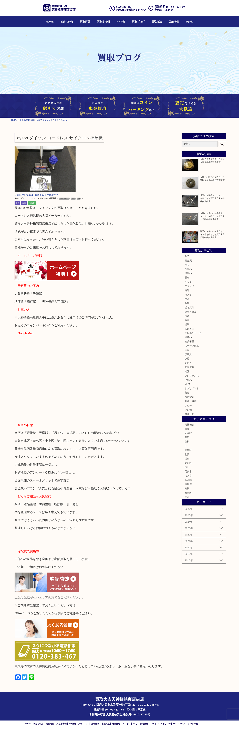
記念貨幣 (189, 307)
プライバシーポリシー (160, 724)
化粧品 (188, 380)
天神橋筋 (189, 424)
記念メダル (190, 311)
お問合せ (144, 724)
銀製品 (188, 273)
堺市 (187, 458)
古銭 (187, 316)
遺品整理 (116, 724)
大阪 (187, 428)
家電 (24, 203)
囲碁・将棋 (190, 401)
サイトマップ (179, 724)
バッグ (188, 282)
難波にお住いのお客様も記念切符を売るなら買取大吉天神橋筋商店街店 (212, 234)
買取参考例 (103, 21)
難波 (187, 437)
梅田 (187, 467)
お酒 (187, 320)
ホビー (188, 405)
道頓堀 (188, 484)
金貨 (187, 303)
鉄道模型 (189, 328)
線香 (187, 358)
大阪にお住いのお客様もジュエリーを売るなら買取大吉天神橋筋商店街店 (212, 216)
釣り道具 (189, 367)
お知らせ (189, 414)
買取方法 (157, 21)
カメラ (188, 294)
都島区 (188, 450)
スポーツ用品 (192, 345)
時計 (187, 290)
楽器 (187, 371)
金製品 (188, 269)
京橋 (187, 441)
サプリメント (192, 388)
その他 (189, 21)
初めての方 (66, 21)
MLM (187, 384)
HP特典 (121, 21)
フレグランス (192, 375)
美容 (187, 392)
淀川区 (188, 462)
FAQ (135, 724)
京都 (187, 497)
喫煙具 (188, 354)
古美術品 (189, 341)
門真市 (188, 471)
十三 (187, 446)
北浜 (187, 454)
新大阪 (188, 492)
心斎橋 (188, 480)
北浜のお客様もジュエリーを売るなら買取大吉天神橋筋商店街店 (212, 198)
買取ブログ (138, 21)
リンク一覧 (193, 724)
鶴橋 (187, 488)
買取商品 (85, 21)
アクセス (126, 724)
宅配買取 (105, 724)
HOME (50, 21)
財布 (187, 277)
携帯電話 (189, 397)
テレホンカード (193, 333)
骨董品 (188, 337)
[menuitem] (49, 21)
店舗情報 (174, 21)
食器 (187, 298)
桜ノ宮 (188, 475)
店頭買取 (95, 724)
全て (17, 203)
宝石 (187, 264)
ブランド (189, 286)
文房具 (188, 362)
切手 (187, 324)
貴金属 (188, 260)
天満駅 (32, 203)
